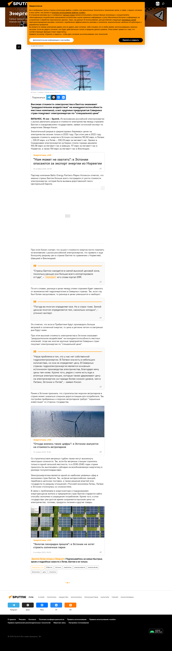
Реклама (22, 619)
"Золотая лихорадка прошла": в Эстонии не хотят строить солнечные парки (63, 545)
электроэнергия (79, 567)
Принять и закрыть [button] (131, 40)
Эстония (58, 567)
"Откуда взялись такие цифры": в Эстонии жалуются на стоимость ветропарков (65, 445)
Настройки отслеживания (79, 623)
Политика (51, 597)
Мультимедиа (127, 597)
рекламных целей (129, 20)
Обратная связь (59, 623)
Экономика (36, 572)
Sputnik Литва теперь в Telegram (47, 558)
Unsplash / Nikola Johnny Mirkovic (48, 92)
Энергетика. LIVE (42, 155)
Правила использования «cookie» (102, 619)
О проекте (12, 619)
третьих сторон (69, 15)
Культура (105, 597)
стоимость (52, 572)
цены (44, 572)
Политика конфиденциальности (51, 619)
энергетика (67, 567)
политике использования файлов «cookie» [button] (68, 13)
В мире (41, 597)
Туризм (115, 597)
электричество (93, 567)
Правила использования (76, 619)
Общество (63, 597)
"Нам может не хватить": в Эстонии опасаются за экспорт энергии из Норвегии (67, 161)
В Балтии (49, 567)
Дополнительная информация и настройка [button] (51, 40)
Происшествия (91, 597)
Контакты (32, 619)
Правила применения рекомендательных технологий (29, 623)
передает (51, 277)
